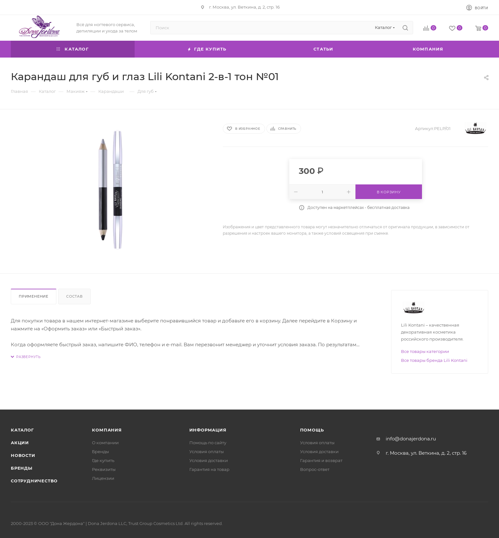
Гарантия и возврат (321, 460)
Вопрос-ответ (314, 469)
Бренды (21, 468)
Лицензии (103, 478)
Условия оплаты (206, 451)
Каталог (22, 429)
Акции (20, 442)
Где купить (103, 460)
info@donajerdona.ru (411, 439)
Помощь (312, 429)
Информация (208, 429)
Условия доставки (208, 460)
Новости (23, 455)
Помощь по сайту (207, 442)
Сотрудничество (34, 480)
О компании (105, 442)
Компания (107, 429)
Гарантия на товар (209, 469)
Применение (33, 296)
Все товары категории (425, 351)
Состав (74, 296)
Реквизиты (104, 469)
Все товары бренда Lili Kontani (434, 360)
